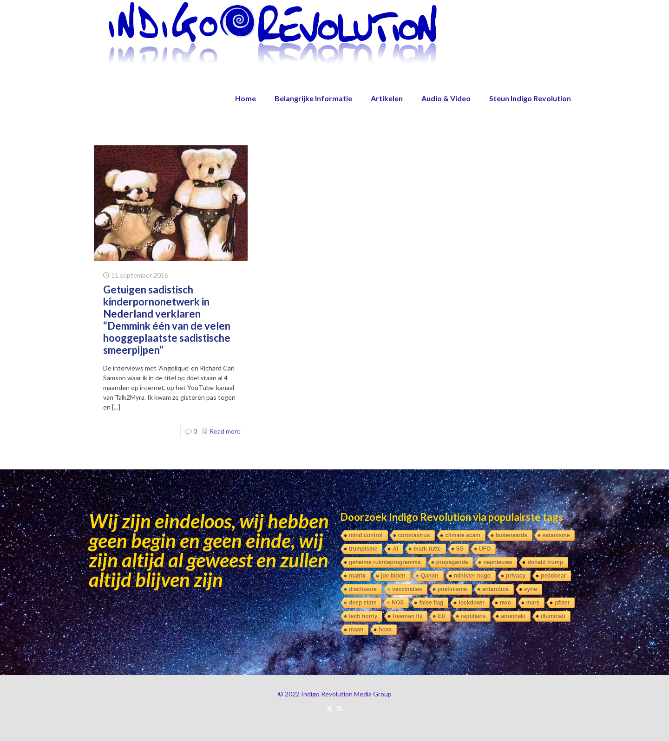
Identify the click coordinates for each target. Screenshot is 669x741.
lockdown (471, 602)
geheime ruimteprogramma (385, 562)
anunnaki (513, 616)
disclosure (363, 589)
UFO (485, 549)
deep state (362, 602)
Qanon (430, 575)
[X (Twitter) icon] (329, 708)
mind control (366, 535)
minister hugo (472, 575)
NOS (398, 602)
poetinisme (452, 589)
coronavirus (414, 535)
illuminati (553, 616)
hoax (385, 629)
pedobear (553, 575)
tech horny (363, 616)
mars (533, 602)
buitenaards (511, 535)
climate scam (462, 535)
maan (356, 629)
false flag (431, 602)
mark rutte (427, 549)
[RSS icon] (339, 708)
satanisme (556, 535)
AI (395, 549)
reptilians (473, 616)
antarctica (495, 589)
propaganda (452, 562)
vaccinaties (407, 589)
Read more (225, 431)
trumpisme (363, 549)
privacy (515, 575)
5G (460, 549)
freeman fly (407, 616)
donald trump (545, 562)
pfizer (562, 602)
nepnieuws (497, 562)
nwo (505, 602)
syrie (530, 589)
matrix (357, 575)
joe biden (393, 575)
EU (442, 616)
